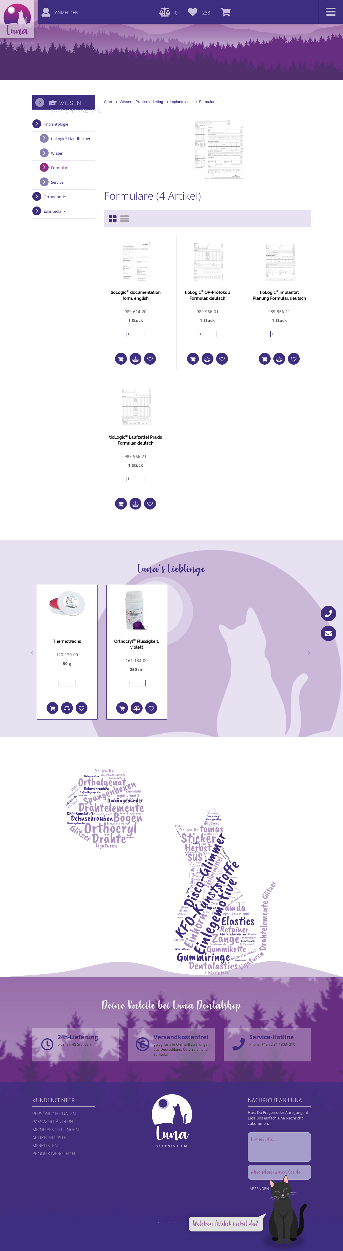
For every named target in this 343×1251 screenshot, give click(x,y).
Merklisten (45, 1146)
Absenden (259, 1188)
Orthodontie (55, 196)
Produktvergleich (53, 1154)
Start (108, 102)
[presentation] (32, 651)
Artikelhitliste (49, 1138)
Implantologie (181, 102)
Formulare (207, 102)
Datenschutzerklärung (173, 1227)
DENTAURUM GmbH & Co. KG (187, 1233)
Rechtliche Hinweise (136, 1227)
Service (57, 182)
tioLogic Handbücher (70, 138)
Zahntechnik (55, 211)
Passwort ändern (52, 1122)
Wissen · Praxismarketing (141, 102)
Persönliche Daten (54, 1114)
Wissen (57, 153)
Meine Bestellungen (55, 1130)
